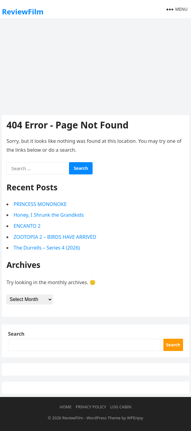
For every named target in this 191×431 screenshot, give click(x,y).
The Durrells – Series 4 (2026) (46, 247)
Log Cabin (121, 407)
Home (66, 407)
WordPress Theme (103, 418)
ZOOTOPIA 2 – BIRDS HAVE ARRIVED (54, 237)
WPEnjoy (135, 418)
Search (16, 333)
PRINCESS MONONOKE (40, 204)
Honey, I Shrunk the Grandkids (48, 215)
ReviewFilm (23, 11)
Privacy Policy (91, 407)
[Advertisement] (95, 66)
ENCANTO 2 (26, 226)
